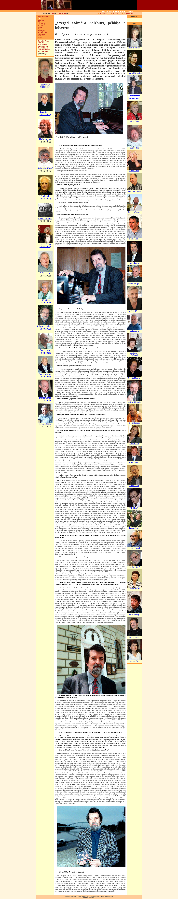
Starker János (42, 46)
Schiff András (42, 44)
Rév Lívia (40, 43)
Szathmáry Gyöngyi (134, 354)
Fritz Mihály (134, 614)
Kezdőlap (103, 14)
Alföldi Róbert (134, 311)
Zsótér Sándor (134, 423)
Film (39, 22)
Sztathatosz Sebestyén (134, 97)
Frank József (134, 528)
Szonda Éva (134, 661)
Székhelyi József (45, 168)
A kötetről (41, 34)
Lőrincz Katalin (134, 48)
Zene (52, 14)
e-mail (83, 896)
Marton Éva (134, 444)
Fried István (134, 508)
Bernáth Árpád (134, 283)
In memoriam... (42, 32)
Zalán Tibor (134, 148)
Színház (40, 25)
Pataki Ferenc (134, 331)
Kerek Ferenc (61, 14)
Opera (39, 27)
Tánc (39, 29)
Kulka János (134, 171)
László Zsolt (134, 239)
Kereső (115, 14)
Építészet (40, 36)
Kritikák (40, 38)
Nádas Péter (134, 486)
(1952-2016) (45, 246)
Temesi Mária (134, 589)
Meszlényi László (43, 50)
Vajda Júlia (134, 121)
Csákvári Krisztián (134, 73)
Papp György (45, 85)
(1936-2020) (45, 87)
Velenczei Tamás (43, 55)
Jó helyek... (41, 31)
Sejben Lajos (134, 637)
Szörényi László (134, 402)
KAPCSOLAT (128, 14)
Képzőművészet (43, 17)
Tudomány (41, 24)
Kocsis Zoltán (42, 51)
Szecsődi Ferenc (43, 41)
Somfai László (42, 48)
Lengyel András (134, 548)
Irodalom (40, 20)
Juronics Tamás (134, 212)
